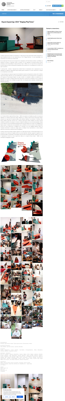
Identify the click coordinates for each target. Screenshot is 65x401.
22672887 (49, 5)
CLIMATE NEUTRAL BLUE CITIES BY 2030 (54, 38)
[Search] (47, 1)
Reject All (13, 396)
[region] (13, 393)
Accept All (19, 396)
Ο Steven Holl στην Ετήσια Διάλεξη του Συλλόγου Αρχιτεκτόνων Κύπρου (54, 43)
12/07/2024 (61, 21)
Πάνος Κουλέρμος (50, 60)
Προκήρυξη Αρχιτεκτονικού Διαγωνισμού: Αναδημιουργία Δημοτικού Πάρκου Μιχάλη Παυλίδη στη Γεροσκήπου (54, 55)
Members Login (57, 5)
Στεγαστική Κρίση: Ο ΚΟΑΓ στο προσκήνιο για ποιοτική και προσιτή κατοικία (55, 49)
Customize (6, 396)
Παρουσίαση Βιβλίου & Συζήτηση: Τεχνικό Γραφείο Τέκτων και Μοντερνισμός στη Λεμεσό (54, 32)
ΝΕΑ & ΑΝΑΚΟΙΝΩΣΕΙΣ (58, 13)
